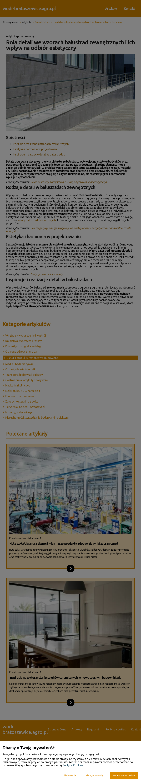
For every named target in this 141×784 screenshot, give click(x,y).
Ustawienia (70, 775)
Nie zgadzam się (94, 775)
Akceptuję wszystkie (124, 775)
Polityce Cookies (73, 765)
